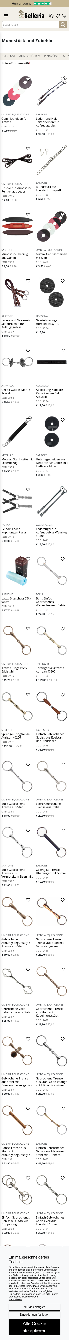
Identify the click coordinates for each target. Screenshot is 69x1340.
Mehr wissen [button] (15, 1299)
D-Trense (8, 56)
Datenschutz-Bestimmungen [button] (23, 1296)
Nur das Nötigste (34, 1307)
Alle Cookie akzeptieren (34, 1327)
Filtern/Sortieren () (16, 63)
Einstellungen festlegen (34, 1314)
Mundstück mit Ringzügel (39, 56)
